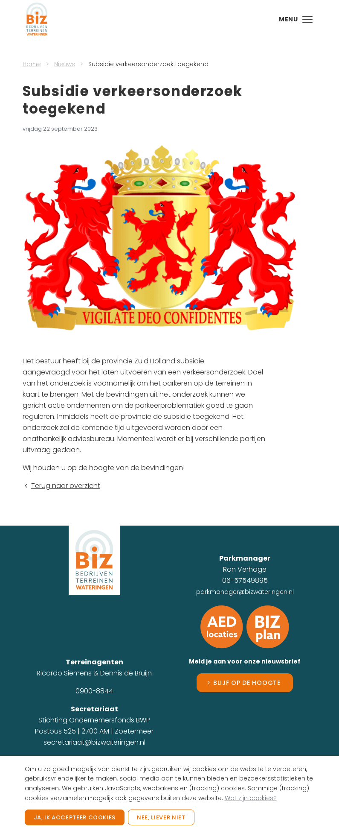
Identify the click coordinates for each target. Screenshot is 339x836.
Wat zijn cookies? (251, 798)
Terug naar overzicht (61, 486)
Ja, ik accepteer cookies (75, 817)
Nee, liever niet (161, 817)
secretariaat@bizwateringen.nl (94, 742)
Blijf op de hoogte (247, 682)
